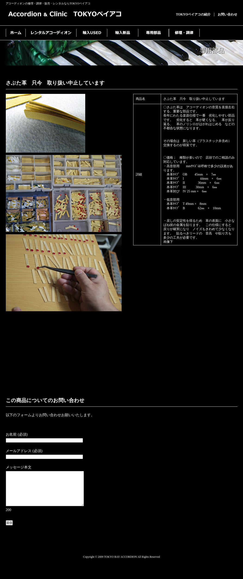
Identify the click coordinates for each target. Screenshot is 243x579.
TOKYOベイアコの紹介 (193, 14)
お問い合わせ (227, 14)
